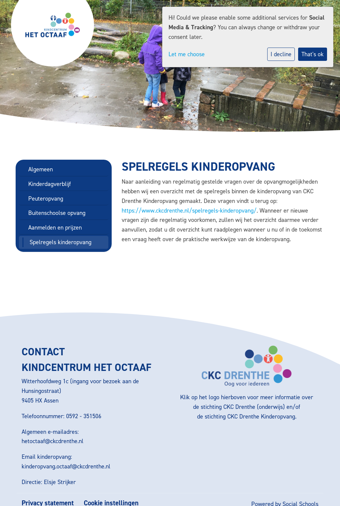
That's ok (312, 54)
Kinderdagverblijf (49, 184)
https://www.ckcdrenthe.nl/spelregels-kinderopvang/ (189, 211)
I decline (281, 54)
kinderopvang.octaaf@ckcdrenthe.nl (66, 466)
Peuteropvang (45, 199)
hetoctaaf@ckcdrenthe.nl (52, 441)
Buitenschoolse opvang (56, 213)
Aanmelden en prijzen (55, 228)
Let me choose (187, 54)
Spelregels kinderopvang (60, 242)
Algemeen (40, 169)
